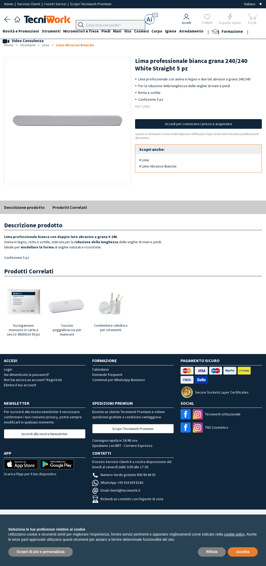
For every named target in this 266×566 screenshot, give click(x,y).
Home (9, 4)
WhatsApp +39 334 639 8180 (117, 482)
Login (8, 369)
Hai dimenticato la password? (26, 374)
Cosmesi (151, 31)
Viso (136, 31)
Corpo (168, 31)
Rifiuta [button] (212, 552)
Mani (125, 31)
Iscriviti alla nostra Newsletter (45, 434)
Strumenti (54, 31)
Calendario (100, 369)
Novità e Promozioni (22, 31)
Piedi (111, 31)
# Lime (144, 160)
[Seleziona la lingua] (253, 4)
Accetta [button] (242, 552)
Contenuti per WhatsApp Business (118, 379)
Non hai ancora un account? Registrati (33, 379)
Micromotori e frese (85, 31)
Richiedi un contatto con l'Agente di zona (127, 499)
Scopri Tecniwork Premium (90, 4)
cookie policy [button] (234, 534)
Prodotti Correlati (69, 207)
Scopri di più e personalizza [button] (40, 552)
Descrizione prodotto (24, 207)
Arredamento (206, 31)
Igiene (184, 31)
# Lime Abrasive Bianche (158, 166)
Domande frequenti (107, 374)
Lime (45, 45)
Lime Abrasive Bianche (75, 45)
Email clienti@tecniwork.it (116, 490)
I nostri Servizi (55, 4)
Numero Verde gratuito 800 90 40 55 (124, 474)
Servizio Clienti (29, 4)
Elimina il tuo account (20, 385)
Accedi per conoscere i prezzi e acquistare (198, 123)
